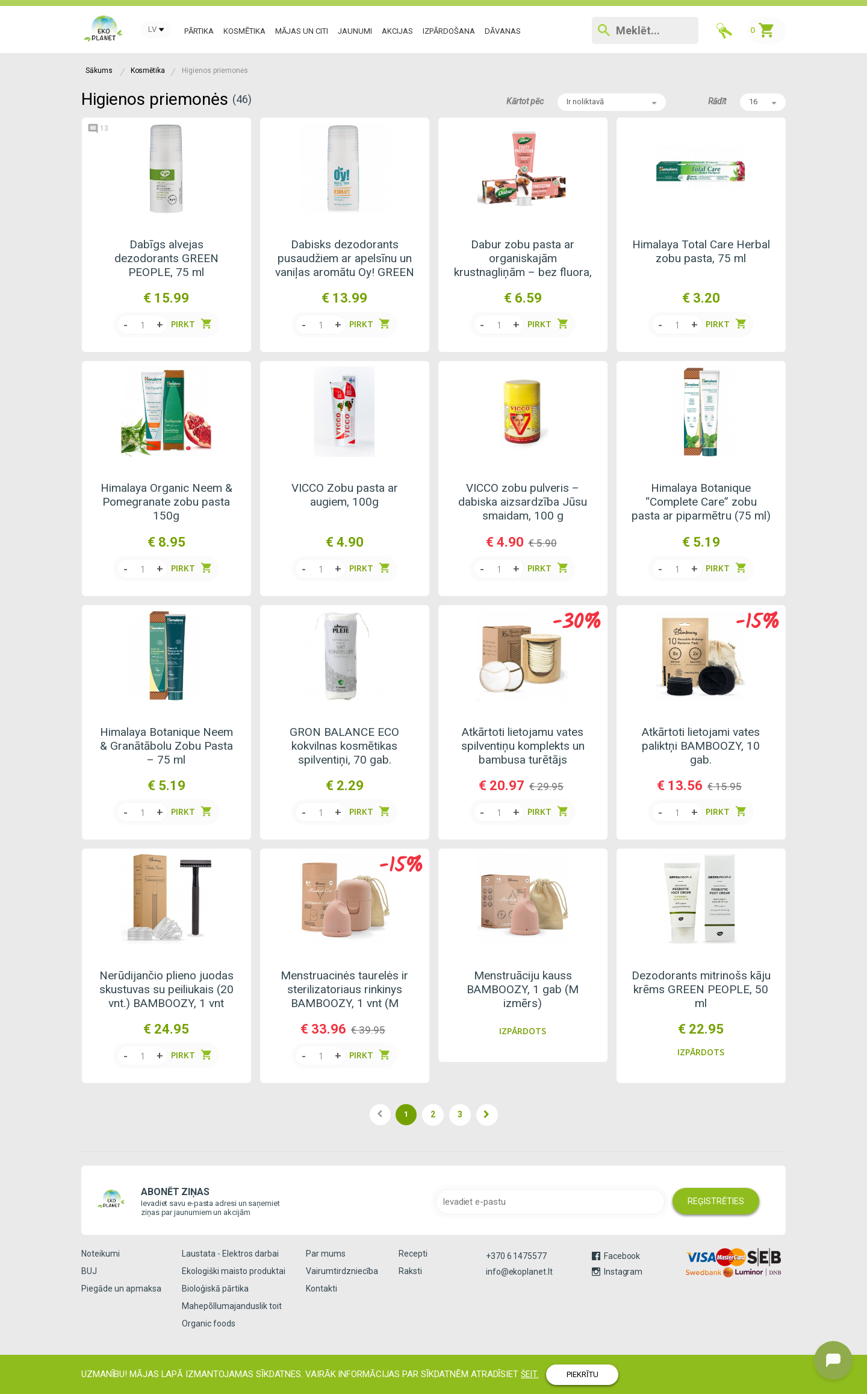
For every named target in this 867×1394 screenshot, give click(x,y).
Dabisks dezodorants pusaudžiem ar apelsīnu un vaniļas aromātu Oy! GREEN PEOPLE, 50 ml (344, 258)
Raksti (410, 1271)
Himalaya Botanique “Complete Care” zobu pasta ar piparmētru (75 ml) (701, 502)
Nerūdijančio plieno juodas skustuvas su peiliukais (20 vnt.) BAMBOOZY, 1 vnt (166, 989)
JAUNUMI (355, 31)
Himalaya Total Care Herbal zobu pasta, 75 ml (701, 251)
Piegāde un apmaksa (121, 1288)
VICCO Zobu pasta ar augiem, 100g (344, 495)
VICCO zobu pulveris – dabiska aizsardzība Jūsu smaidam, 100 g (522, 502)
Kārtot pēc (525, 101)
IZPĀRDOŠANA (449, 31)
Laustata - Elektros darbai (230, 1253)
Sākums (99, 70)
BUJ (89, 1271)
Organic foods (208, 1323)
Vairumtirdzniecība (342, 1271)
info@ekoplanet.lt (519, 1271)
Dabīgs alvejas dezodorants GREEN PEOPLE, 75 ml (166, 258)
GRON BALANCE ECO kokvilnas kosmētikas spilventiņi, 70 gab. (344, 746)
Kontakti (321, 1288)
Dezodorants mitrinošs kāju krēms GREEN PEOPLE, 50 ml (701, 989)
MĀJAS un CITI (301, 31)
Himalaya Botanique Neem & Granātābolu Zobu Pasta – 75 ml (166, 746)
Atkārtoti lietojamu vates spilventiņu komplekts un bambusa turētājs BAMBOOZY (523, 746)
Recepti (413, 1253)
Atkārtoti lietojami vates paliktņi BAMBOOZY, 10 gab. (701, 746)
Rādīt (717, 101)
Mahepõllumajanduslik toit (232, 1306)
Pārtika (199, 31)
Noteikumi (100, 1253)
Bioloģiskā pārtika (215, 1288)
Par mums (326, 1253)
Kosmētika (244, 31)
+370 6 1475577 (516, 1256)
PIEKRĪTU (582, 1374)
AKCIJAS (397, 31)
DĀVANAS (503, 31)
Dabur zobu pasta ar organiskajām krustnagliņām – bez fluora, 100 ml (523, 258)
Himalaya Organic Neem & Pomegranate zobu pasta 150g (166, 502)
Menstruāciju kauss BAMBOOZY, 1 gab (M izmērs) (523, 989)
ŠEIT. (530, 1374)
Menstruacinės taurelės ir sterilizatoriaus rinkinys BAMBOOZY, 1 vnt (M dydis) (344, 989)
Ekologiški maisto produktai (233, 1271)
